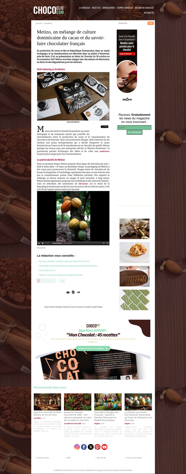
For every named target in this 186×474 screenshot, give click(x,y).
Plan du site (100, 458)
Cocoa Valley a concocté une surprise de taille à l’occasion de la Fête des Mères (72, 265)
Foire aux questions (132, 458)
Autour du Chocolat (144, 7)
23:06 (101, 425)
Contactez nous (41, 458)
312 (63, 280)
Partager (96, 291)
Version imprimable (77, 291)
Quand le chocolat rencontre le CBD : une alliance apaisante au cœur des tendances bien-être (77, 416)
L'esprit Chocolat (125, 7)
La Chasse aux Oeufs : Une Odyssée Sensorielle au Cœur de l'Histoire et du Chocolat (137, 416)
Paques (79, 309)
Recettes (96, 7)
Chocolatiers (108, 7)
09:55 (82, 422)
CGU (68, 458)
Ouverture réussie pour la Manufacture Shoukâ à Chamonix (63, 274)
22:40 (132, 422)
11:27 (42, 420)
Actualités (149, 12)
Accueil (38, 23)
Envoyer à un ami (53, 291)
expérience (104, 151)
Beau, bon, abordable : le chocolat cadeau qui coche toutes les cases (67, 260)
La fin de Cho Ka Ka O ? (48, 270)
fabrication (83, 183)
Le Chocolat (84, 7)
